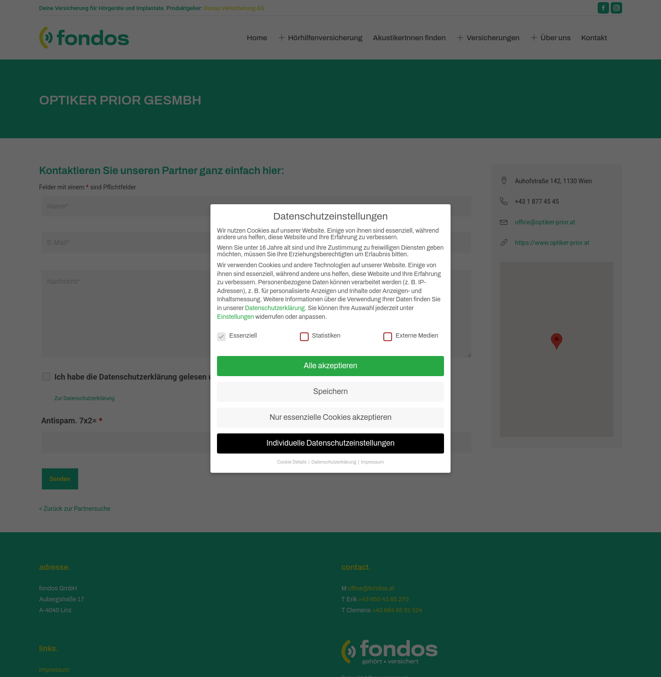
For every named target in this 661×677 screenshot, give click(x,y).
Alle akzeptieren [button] (331, 366)
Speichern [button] (330, 391)
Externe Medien (410, 335)
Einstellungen (235, 317)
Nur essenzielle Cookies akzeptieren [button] (330, 417)
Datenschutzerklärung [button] (334, 462)
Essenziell (237, 335)
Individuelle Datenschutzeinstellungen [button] (330, 443)
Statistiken (320, 335)
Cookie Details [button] (292, 462)
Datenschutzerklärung (275, 308)
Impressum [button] (372, 462)
